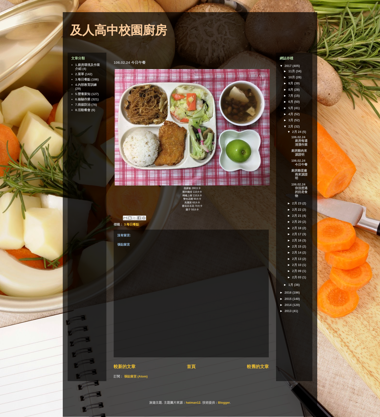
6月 (291, 102)
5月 (291, 108)
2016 (289, 292)
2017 (289, 66)
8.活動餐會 (82, 110)
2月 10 (297, 265)
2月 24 (297, 132)
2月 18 (297, 228)
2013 (289, 311)
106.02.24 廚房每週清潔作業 (299, 140)
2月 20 (297, 222)
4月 (291, 114)
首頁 (191, 366)
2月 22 (297, 209)
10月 (292, 77)
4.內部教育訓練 (86, 85)
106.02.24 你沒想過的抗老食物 (299, 190)
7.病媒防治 (82, 104)
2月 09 (297, 271)
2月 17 (297, 234)
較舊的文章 (258, 366)
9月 (291, 83)
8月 (291, 89)
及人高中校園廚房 (118, 30)
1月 (291, 285)
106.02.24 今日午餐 (299, 162)
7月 (291, 95)
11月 (292, 71)
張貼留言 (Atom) (136, 376)
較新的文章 (124, 366)
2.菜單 (79, 74)
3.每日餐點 (131, 224)
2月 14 (297, 252)
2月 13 (297, 259)
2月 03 (297, 277)
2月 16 (297, 240)
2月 (291, 126)
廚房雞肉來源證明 (299, 152)
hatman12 (193, 402)
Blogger (224, 402)
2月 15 (297, 246)
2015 (289, 299)
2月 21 (297, 215)
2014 (289, 305)
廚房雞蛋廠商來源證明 (299, 174)
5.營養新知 (82, 94)
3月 (291, 120)
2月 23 (297, 203)
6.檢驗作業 (82, 99)
